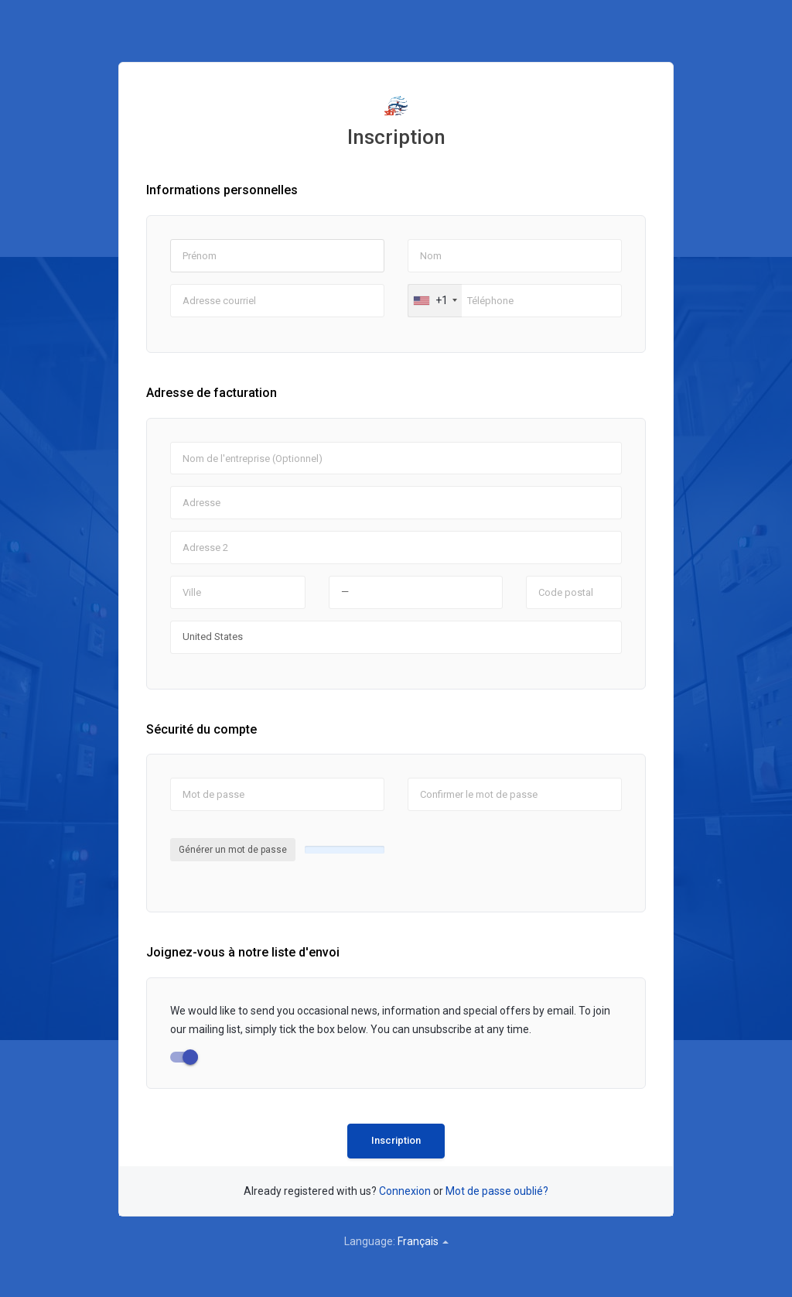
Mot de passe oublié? (497, 1191)
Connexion (405, 1191)
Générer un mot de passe (233, 849)
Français (423, 1241)
